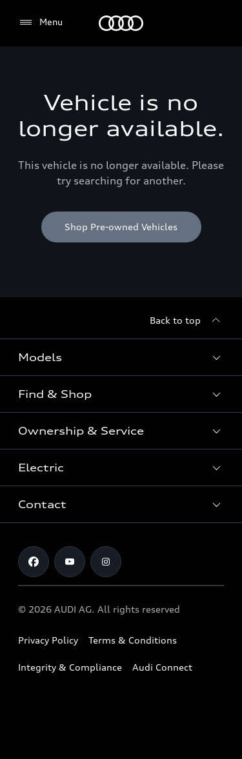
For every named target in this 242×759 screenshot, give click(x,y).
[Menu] (121, 23)
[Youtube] (69, 561)
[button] (121, 357)
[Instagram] (105, 561)
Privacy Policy (48, 640)
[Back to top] (187, 320)
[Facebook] (33, 561)
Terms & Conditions (132, 640)
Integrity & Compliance (70, 667)
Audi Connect (162, 667)
